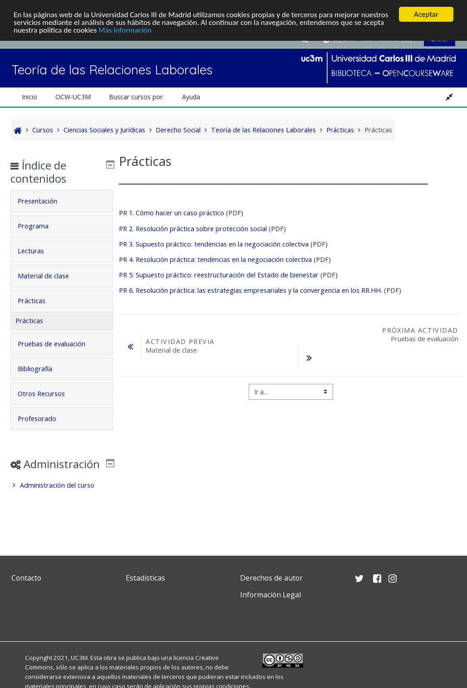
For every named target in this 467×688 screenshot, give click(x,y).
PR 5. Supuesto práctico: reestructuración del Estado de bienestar (219, 275)
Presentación (44, 201)
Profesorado (44, 418)
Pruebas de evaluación (58, 343)
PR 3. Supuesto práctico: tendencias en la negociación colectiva (214, 244)
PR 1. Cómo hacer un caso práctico (171, 212)
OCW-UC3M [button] (73, 96)
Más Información (125, 30)
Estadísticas (145, 578)
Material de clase (50, 275)
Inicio (29, 96)
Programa (40, 226)
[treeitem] (62, 498)
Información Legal (270, 595)
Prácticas (38, 300)
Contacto (26, 578)
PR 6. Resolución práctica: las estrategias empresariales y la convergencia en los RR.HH (250, 290)
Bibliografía (42, 368)
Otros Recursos (48, 393)
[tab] (62, 201)
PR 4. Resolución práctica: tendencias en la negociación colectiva (216, 259)
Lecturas (38, 251)
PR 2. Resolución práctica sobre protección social (193, 228)
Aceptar (426, 14)
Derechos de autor (271, 578)
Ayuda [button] (191, 96)
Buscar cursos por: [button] (136, 96)
